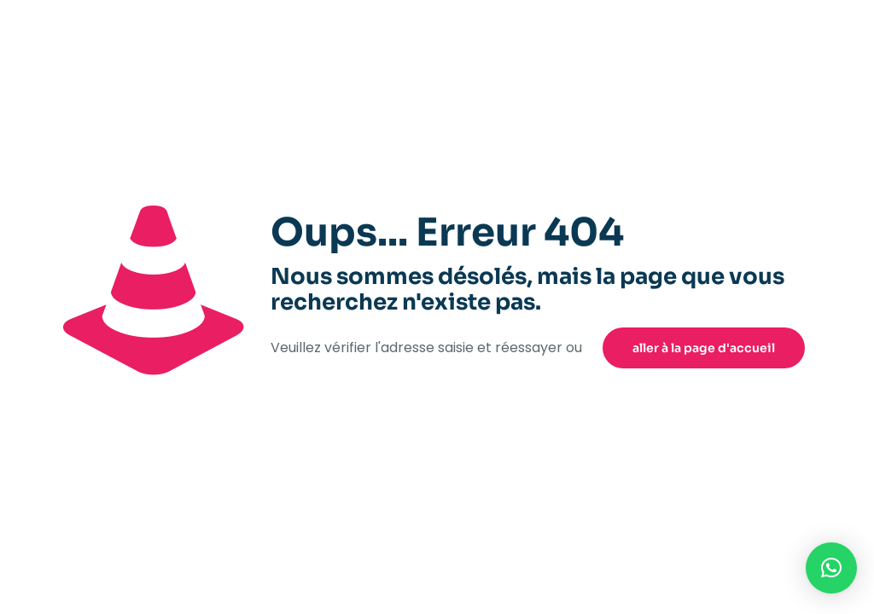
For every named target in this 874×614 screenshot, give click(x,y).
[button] (831, 568)
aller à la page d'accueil (703, 348)
